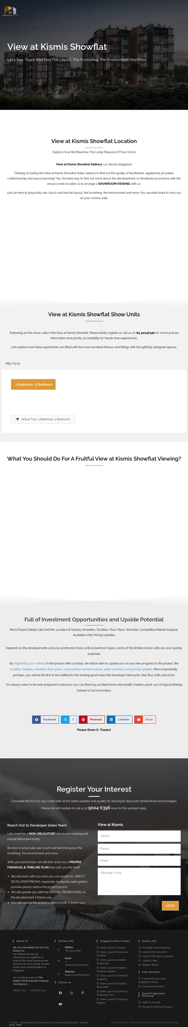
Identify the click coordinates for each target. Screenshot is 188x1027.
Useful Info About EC (154, 951)
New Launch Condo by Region (112, 1000)
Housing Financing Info (156, 947)
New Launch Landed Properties (111, 961)
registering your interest (30, 663)
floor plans (55, 669)
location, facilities (21, 669)
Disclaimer (137, 1022)
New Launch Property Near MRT (112, 984)
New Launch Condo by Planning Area (112, 992)
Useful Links (149, 960)
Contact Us (37, 990)
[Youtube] (60, 1003)
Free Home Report (153, 985)
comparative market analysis (83, 669)
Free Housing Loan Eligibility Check (152, 979)
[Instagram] (72, 992)
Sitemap (151, 1022)
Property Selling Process (157, 1006)
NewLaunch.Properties (77, 974)
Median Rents (150, 964)
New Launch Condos (113, 947)
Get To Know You (168, 1022)
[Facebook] (60, 992)
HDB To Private (151, 1001)
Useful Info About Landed (157, 955)
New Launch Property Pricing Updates (112, 969)
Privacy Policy (119, 1022)
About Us (19, 990)
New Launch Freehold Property (112, 977)
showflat (40, 669)
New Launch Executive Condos (112, 953)
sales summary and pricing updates (128, 669)
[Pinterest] (83, 992)
